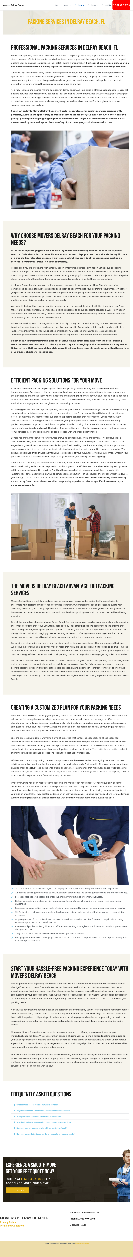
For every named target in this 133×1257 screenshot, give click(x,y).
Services (79, 5)
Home (57, 5)
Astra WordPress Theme (82, 1243)
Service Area (93, 5)
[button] (83, 5)
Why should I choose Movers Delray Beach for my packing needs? (43, 1111)
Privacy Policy (8, 1222)
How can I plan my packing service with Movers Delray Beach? (41, 1128)
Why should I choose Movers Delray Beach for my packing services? (44, 1122)
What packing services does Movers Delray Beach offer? (39, 1116)
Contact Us (106, 5)
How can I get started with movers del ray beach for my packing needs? (45, 1134)
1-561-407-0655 (121, 5)
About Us (67, 5)
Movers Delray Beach (13, 5)
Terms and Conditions (12, 1225)
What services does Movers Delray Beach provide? (37, 1105)
